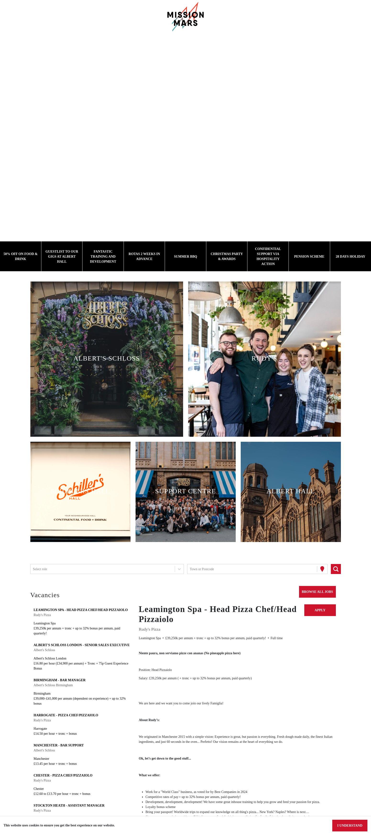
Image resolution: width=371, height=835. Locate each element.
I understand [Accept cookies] (349, 825)
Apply (320, 610)
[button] (107, 359)
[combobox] (33, 569)
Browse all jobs (316, 592)
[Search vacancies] (336, 569)
